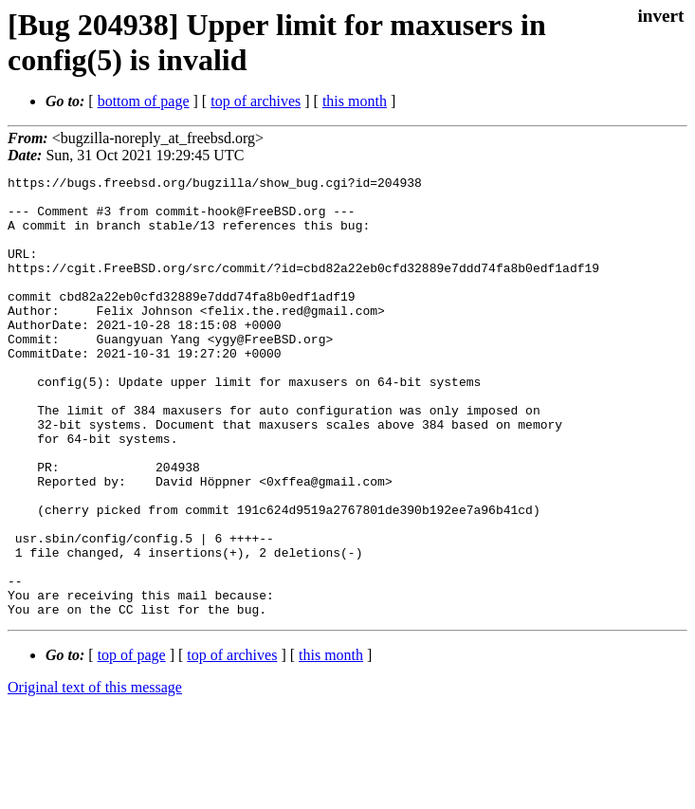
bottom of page (144, 101)
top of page (132, 743)
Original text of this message (95, 775)
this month (354, 101)
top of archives (255, 101)
